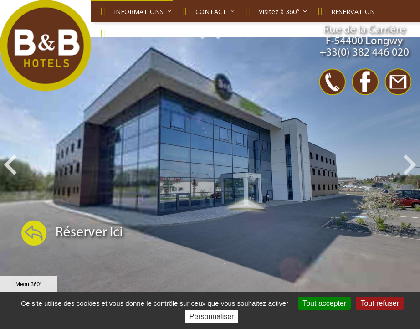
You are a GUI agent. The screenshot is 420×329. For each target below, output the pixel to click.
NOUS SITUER (126, 33)
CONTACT (202, 11)
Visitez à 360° (270, 11)
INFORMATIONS (130, 11)
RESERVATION (344, 11)
